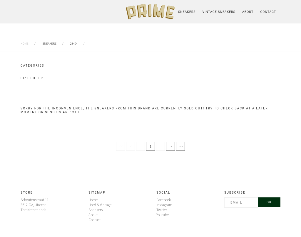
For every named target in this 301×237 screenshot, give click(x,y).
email (74, 112)
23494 (74, 43)
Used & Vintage (99, 204)
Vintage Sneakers (219, 12)
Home (25, 43)
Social (163, 192)
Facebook (163, 199)
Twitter (161, 209)
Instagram (164, 204)
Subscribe (234, 192)
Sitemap (96, 192)
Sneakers (186, 12)
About (247, 12)
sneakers (49, 43)
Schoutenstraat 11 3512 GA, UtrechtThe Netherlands (35, 204)
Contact (268, 12)
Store (27, 192)
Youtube (162, 214)
